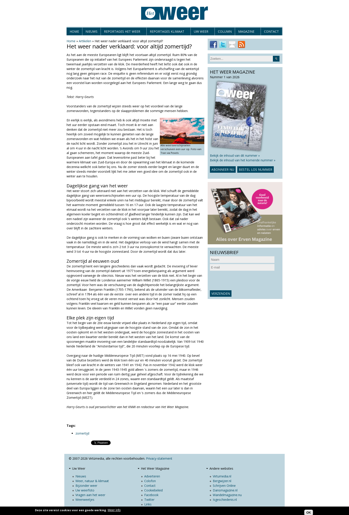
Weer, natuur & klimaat (92, 481)
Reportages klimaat (167, 32)
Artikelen (85, 41)
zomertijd (82, 433)
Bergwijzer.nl (222, 481)
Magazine (246, 32)
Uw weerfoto (84, 490)
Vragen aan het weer (90, 495)
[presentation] (244, 280)
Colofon (150, 481)
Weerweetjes (84, 499)
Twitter (149, 499)
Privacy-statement (159, 458)
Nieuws (91, 31)
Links (148, 504)
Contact (271, 31)
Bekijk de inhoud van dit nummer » (235, 155)
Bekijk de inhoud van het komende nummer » (242, 160)
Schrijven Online (224, 485)
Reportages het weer (122, 32)
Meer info (114, 510)
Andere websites (221, 468)
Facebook (151, 495)
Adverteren (152, 476)
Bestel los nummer (255, 169)
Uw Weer (201, 32)
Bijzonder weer (86, 485)
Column (225, 31)
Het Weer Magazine (155, 468)
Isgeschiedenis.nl (225, 499)
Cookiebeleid (153, 490)
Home (74, 31)
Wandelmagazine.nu (227, 495)
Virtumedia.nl (222, 476)
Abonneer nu (222, 169)
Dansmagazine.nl (225, 490)
